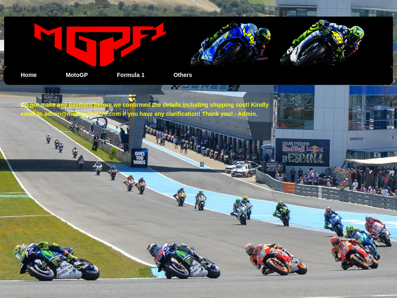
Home (29, 75)
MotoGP (77, 75)
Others (182, 75)
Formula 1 (131, 75)
